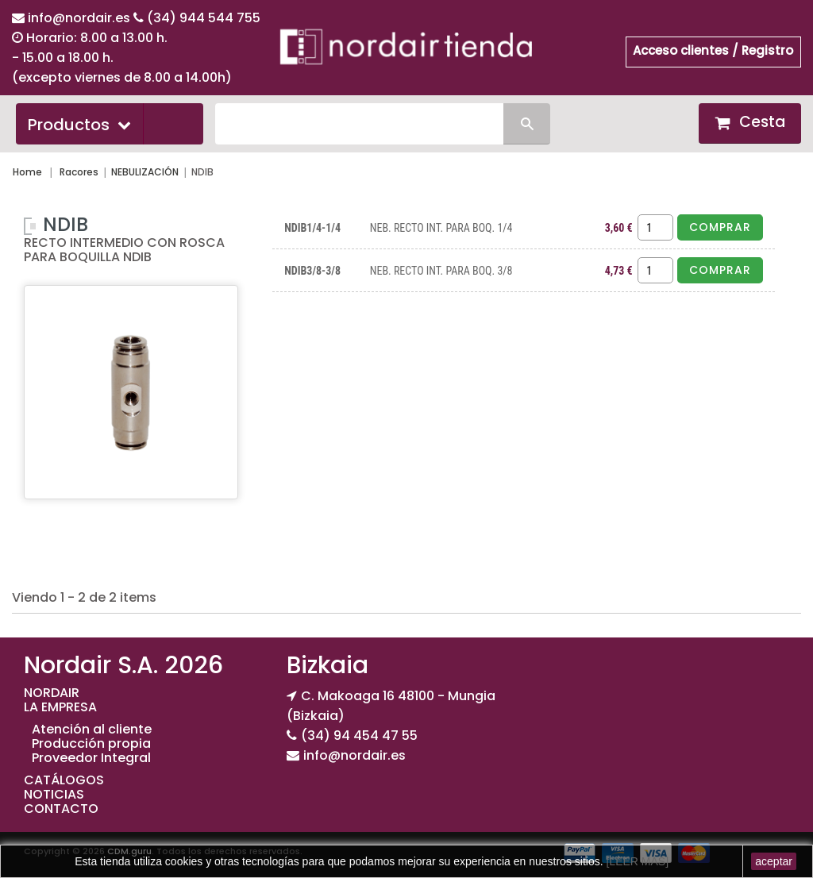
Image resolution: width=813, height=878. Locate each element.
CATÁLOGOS (64, 780)
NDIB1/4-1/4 (312, 227)
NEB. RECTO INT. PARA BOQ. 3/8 (441, 270)
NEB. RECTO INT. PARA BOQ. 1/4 (441, 227)
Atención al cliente (92, 729)
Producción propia (91, 743)
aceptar (773, 861)
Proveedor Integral (91, 758)
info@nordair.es (80, 18)
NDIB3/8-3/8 (312, 270)
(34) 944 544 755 (203, 18)
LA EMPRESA (60, 707)
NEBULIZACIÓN (145, 172)
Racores (79, 172)
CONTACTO (61, 808)
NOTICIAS (54, 794)
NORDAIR (51, 693)
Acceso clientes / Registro (713, 50)
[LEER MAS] (636, 861)
